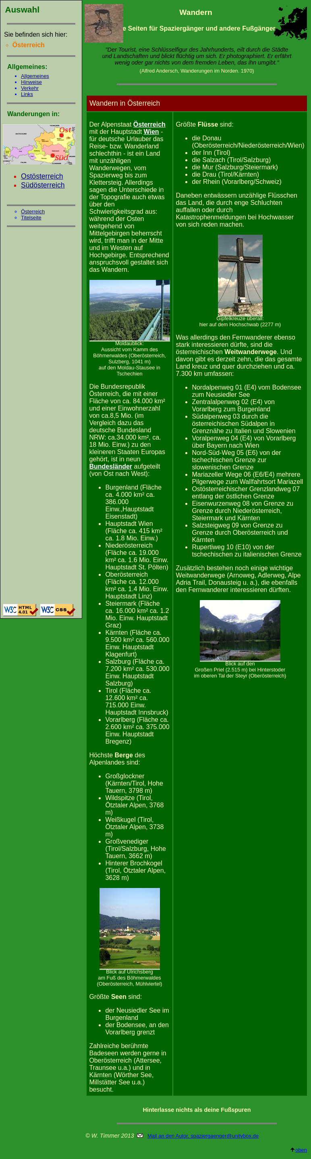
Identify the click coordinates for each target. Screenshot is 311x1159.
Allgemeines (35, 76)
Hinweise (31, 82)
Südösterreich (43, 185)
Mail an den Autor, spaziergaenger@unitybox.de (203, 1136)
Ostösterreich (42, 176)
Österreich (33, 211)
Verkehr (30, 88)
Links (27, 94)
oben (298, 1150)
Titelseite (31, 218)
